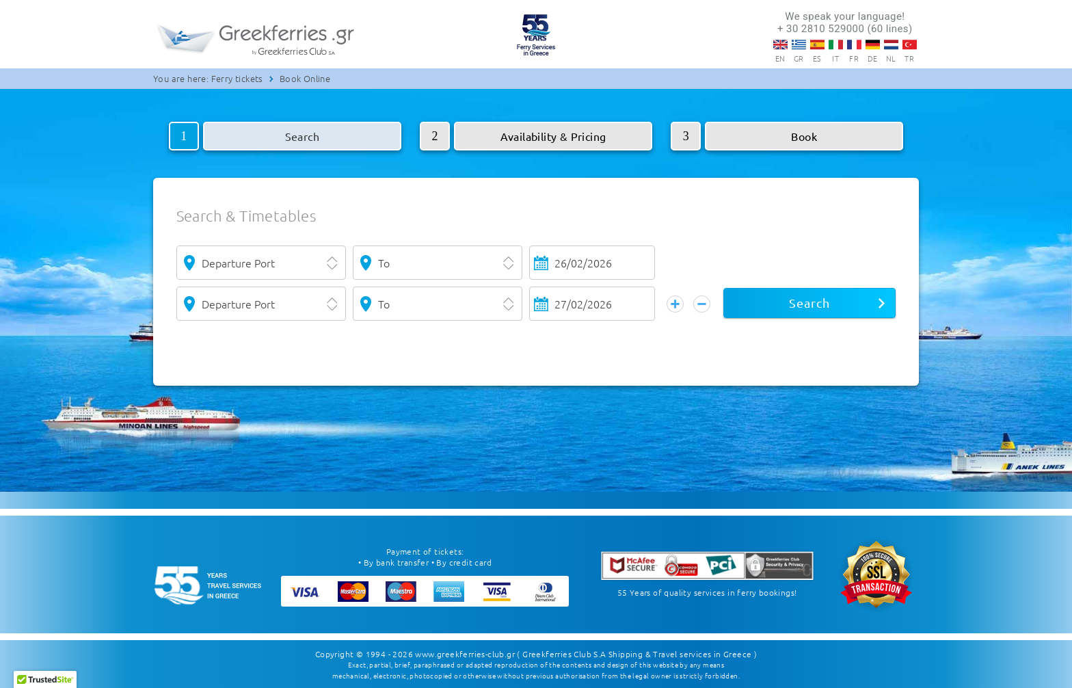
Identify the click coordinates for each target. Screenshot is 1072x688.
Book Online (305, 78)
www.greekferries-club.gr (465, 653)
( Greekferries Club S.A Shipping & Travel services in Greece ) (637, 653)
